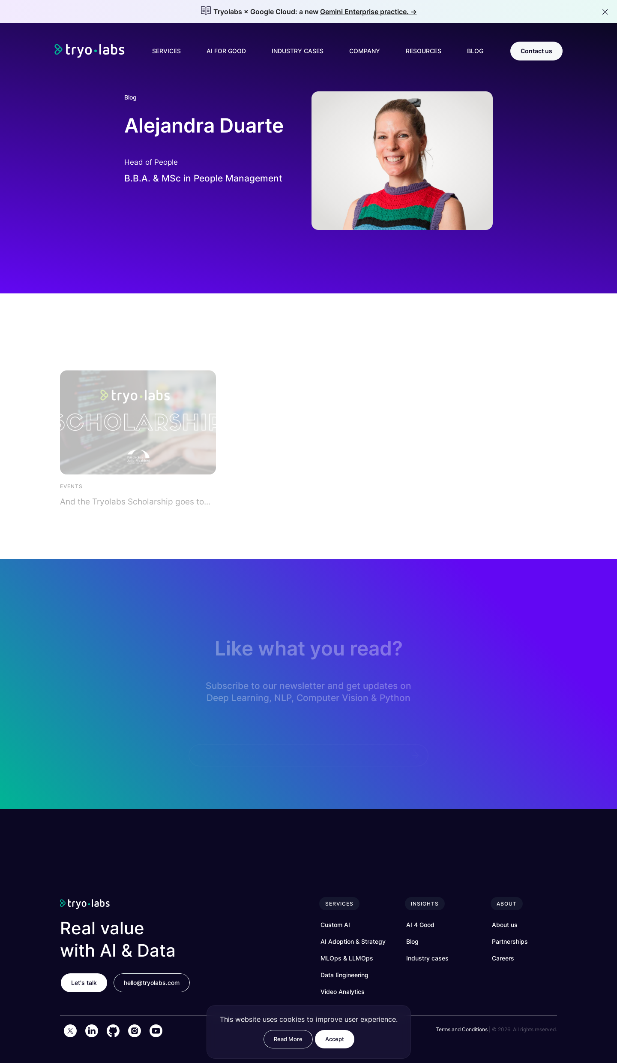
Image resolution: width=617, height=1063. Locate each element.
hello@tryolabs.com (152, 982)
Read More (288, 1039)
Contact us (536, 50)
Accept (334, 1039)
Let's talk (84, 982)
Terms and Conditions (462, 1029)
